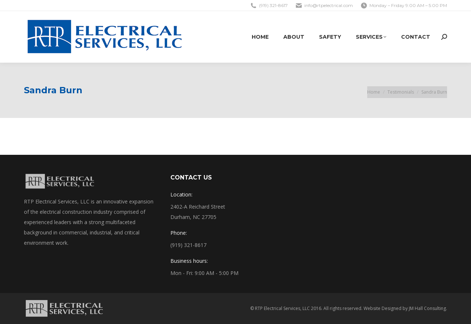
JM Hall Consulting (427, 308)
